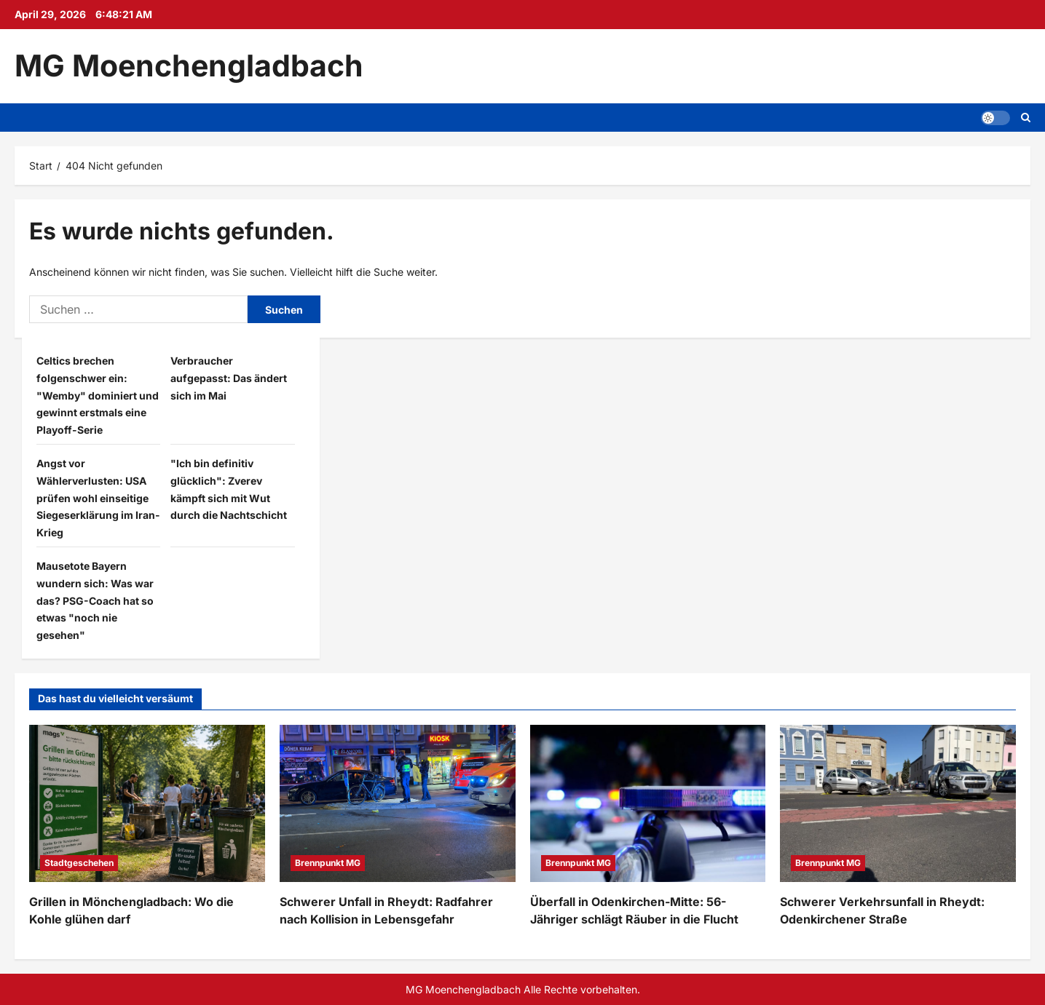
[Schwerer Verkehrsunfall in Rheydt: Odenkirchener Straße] (898, 803)
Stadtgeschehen (79, 862)
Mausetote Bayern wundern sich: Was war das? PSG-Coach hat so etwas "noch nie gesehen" (95, 600)
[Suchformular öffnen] (1025, 117)
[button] (995, 117)
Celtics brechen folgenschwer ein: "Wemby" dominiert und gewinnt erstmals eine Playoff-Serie (97, 395)
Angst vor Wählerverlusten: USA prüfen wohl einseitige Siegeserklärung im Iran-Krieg (98, 498)
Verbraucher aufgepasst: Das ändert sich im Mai (228, 378)
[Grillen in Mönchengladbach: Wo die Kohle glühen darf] (147, 803)
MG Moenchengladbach (189, 65)
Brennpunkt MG (327, 862)
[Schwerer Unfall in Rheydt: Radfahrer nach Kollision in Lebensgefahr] (398, 803)
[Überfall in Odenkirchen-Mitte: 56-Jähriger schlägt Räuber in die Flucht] (648, 803)
